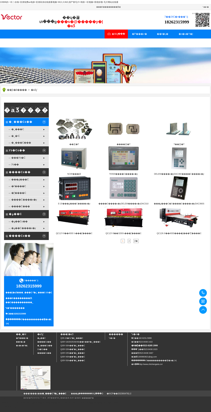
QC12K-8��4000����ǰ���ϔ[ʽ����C (179, 233)
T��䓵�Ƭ (179, 144)
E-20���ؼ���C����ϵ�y (74, 203)
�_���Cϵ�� (20, 121)
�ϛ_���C (39, 292)
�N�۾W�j (82, 43)
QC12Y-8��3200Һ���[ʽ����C (123, 233)
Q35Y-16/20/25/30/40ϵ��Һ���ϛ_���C (80, 342)
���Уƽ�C (18, 157)
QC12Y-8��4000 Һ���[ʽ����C (74, 233)
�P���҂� (139, 34)
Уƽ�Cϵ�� (17, 150)
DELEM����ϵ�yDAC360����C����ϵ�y (179, 174)
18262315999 (203, 293)
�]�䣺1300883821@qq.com (144, 357)
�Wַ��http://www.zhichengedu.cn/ (147, 364)
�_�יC (15, 136)
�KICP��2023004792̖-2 (119, 393)
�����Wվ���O (92, 393)
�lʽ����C (18, 186)
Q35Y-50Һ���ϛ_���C (72, 360)
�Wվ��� (116, 34)
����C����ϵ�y (24, 199)
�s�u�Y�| (186, 34)
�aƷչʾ (12, 43)
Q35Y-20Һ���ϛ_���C (72, 349)
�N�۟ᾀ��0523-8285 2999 (144, 345)
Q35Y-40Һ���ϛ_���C (72, 357)
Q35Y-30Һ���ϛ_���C (72, 345)
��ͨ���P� (88, 398)
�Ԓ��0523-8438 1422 (142, 342)
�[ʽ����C (18, 193)
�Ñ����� (36, 43)
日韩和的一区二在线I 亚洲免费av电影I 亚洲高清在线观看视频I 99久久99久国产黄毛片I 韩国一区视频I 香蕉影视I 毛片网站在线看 (59, 2)
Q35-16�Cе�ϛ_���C (71, 338)
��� (23, 90)
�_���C (17, 129)
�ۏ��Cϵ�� (19, 221)
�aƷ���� (26, 110)
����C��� (20, 206)
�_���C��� (21, 142)
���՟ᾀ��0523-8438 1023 (144, 349)
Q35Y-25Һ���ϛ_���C (72, 353)
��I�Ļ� (162, 34)
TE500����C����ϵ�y (123, 174)
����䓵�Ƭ (123, 144)
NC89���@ (74, 174)
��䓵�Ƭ (74, 144)
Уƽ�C (49, 292)
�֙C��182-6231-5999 (141, 338)
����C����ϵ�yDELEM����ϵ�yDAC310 (123, 203)
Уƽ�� (15, 164)
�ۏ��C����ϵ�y (23, 228)
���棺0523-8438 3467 (142, 353)
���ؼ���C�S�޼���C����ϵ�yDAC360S (179, 203)
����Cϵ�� (20, 172)
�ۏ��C (15, 214)
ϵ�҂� (206, 7)
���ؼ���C (20, 179)
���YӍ (59, 43)
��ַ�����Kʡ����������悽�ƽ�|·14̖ (153, 360)
